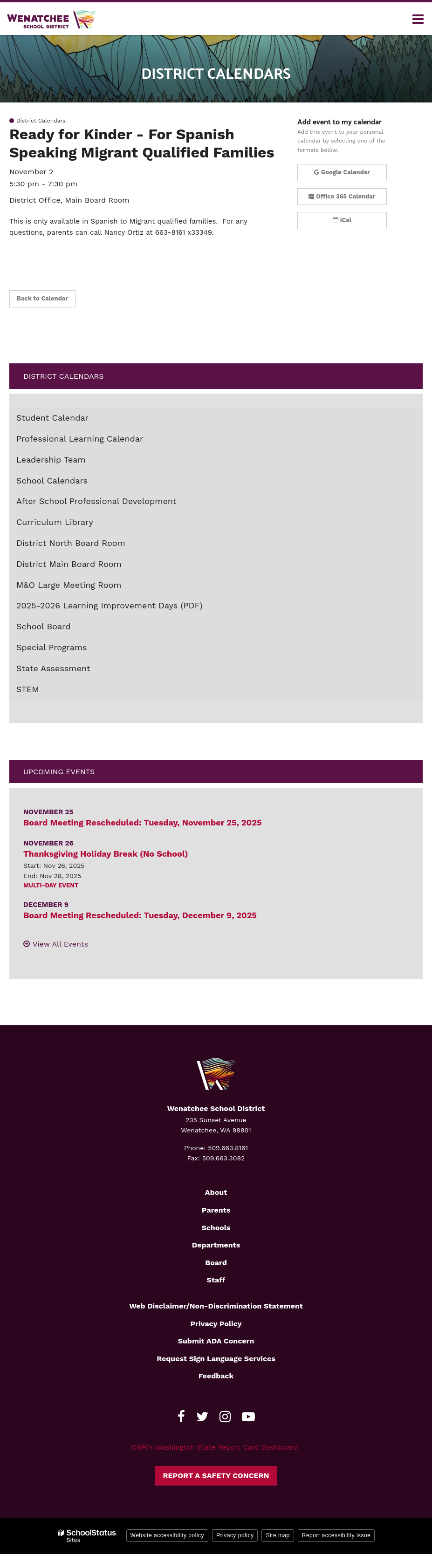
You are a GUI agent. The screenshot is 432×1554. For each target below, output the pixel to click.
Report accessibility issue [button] (336, 1535)
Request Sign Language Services (216, 1358)
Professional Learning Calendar (79, 438)
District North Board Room (70, 543)
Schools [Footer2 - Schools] (215, 1227)
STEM (27, 689)
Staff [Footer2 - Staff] (216, 1279)
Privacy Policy (215, 1323)
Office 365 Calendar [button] (342, 196)
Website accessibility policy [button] (167, 1535)
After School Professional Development (96, 501)
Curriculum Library (54, 522)
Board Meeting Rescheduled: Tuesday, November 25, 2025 (142, 822)
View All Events (60, 944)
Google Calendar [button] (342, 172)
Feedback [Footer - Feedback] (216, 1375)
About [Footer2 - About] (216, 1192)
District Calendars (63, 376)
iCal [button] (342, 220)
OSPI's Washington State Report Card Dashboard (215, 1447)
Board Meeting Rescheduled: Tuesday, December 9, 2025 (140, 915)
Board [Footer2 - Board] (216, 1262)
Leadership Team (51, 459)
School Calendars (52, 480)
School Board (43, 626)
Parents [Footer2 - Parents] (216, 1210)
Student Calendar (52, 418)
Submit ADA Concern (216, 1340)
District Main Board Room (69, 564)
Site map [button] (277, 1535)
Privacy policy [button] (235, 1535)
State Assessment (53, 668)
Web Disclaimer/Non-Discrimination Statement (216, 1306)
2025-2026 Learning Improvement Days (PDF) (126, 607)
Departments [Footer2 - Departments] (216, 1244)
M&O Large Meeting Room (68, 585)
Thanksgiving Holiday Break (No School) (105, 854)
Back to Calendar (42, 298)
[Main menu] (418, 18)
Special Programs (51, 647)
